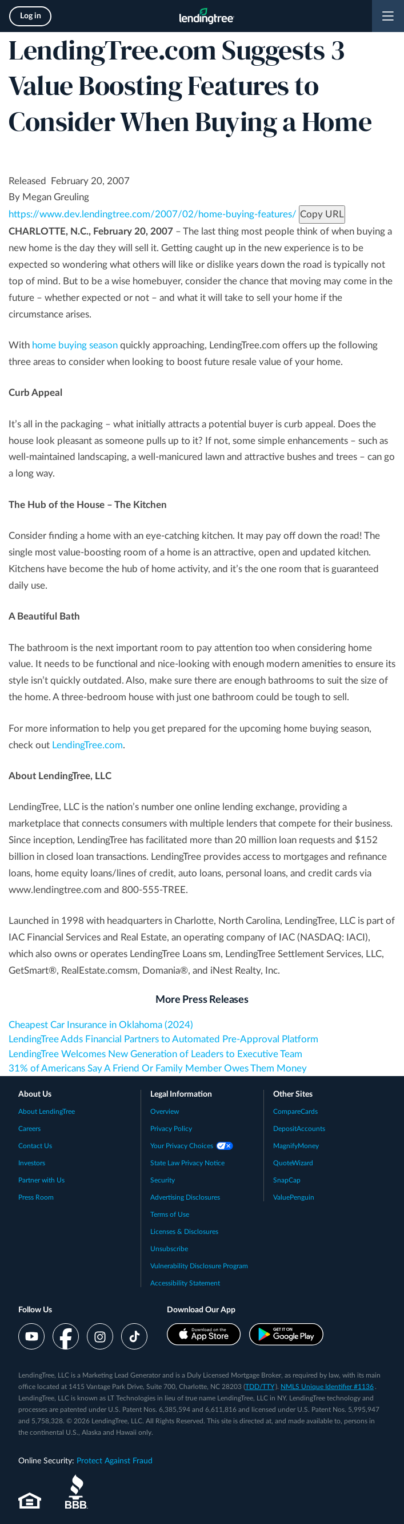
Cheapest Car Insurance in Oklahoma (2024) (101, 1025)
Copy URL (322, 214)
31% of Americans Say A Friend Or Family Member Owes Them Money (158, 1068)
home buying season (75, 345)
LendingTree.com (87, 745)
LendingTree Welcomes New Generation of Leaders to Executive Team (155, 1054)
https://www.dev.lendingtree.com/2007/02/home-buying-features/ (153, 214)
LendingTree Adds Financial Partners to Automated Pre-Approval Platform (163, 1039)
